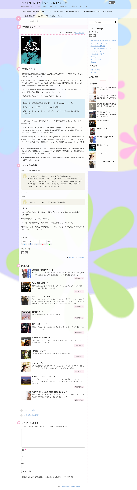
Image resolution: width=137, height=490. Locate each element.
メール (24, 457)
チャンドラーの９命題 (72, 11)
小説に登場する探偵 (29, 16)
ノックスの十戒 (107, 11)
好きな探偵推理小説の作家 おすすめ (44, 2)
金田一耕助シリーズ (39, 324)
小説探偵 (81, 257)
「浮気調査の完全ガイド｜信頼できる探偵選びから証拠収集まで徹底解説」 (106, 114)
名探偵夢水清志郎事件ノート (42, 270)
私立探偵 (40, 16)
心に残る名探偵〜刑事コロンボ (91, 11)
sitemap (60, 16)
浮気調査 (93, 72)
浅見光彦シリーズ (102, 128)
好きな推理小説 (79, 33)
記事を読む (79, 278)
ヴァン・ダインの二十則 (56, 11)
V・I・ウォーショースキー (42, 296)
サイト (23, 463)
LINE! (49, 241)
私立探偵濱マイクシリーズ (42, 338)
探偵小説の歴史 (50, 16)
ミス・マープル (37, 363)
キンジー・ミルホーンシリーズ (43, 376)
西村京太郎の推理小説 (40, 283)
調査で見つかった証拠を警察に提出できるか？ (49, 392)
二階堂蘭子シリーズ (39, 351)
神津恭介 (71, 257)
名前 (23, 450)
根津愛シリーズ (37, 312)
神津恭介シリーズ (102, 145)
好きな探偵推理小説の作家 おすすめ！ (34, 11)
